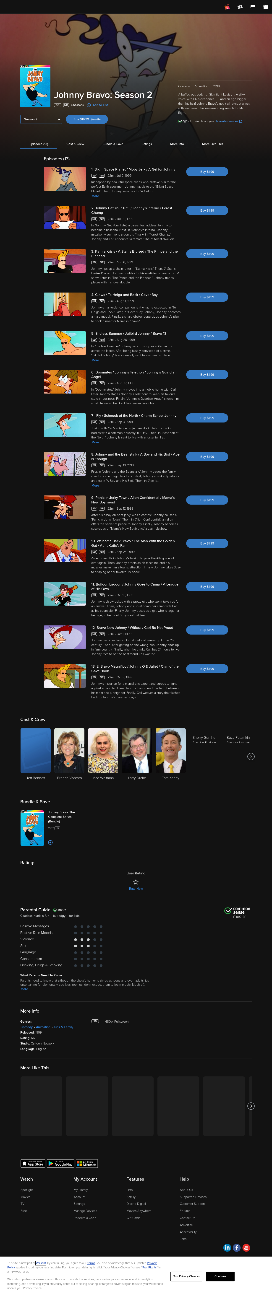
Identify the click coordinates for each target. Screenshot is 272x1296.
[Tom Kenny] (170, 756)
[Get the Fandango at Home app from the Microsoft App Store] (87, 1163)
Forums (185, 1211)
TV (22, 1204)
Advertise (186, 1225)
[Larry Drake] (137, 756)
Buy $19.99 (90, 119)
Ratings (146, 144)
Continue (220, 1276)
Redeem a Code (85, 1218)
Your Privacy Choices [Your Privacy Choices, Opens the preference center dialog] (186, 1276)
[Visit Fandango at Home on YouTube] (246, 1248)
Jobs (183, 1239)
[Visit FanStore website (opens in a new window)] (266, 7)
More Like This (212, 144)
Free (24, 1211)
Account (79, 1197)
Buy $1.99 (207, 172)
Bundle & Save (112, 144)
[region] (136, 1276)
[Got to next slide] (251, 756)
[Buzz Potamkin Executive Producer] (238, 756)
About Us (186, 1190)
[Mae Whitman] (103, 756)
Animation (43, 1027)
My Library (81, 1190)
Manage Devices (85, 1211)
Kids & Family (63, 1027)
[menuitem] (253, 7)
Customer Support (192, 1204)
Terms (91, 1263)
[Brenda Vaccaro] (69, 756)
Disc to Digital (136, 1204)
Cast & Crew (75, 144)
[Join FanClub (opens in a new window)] (227, 7)
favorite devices (229, 121)
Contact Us (187, 1218)
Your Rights (149, 1267)
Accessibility (188, 1232)
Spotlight (27, 1190)
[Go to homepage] (32, 7)
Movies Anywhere (139, 1211)
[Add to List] (50, 842)
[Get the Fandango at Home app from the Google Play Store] (60, 1163)
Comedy (27, 1027)
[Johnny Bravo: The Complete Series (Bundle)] (66, 817)
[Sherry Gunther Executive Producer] (204, 756)
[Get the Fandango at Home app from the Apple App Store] (32, 1163)
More (95, 196)
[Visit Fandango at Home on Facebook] (237, 1248)
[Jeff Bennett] (35, 756)
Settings (79, 1204)
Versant (41, 1263)
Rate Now (136, 889)
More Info (177, 144)
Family (131, 1197)
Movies (25, 1197)
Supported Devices (193, 1197)
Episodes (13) (38, 144)
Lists (130, 1190)
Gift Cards (133, 1218)
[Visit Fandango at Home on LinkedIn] (227, 1248)
